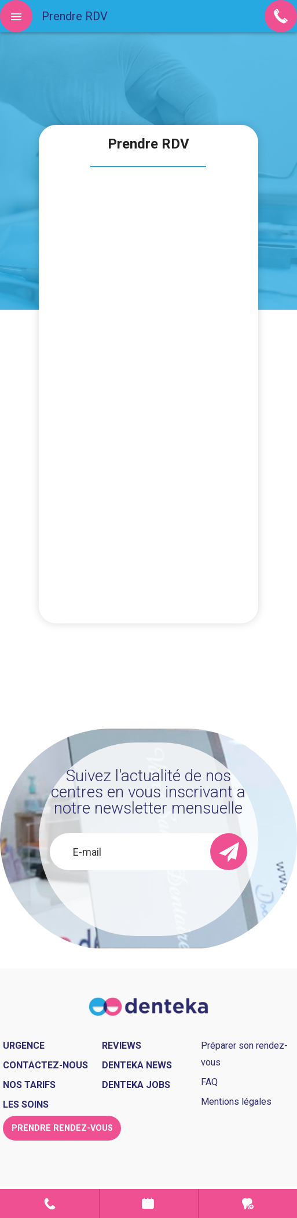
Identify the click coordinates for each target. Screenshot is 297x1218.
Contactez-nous (45, 1065)
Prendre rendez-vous (149, 1203)
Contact (49, 1203)
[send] (228, 851)
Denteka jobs (136, 1084)
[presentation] (148, 901)
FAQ (209, 1081)
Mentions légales (236, 1101)
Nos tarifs (29, 1084)
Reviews (121, 1045)
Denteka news (137, 1065)
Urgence (248, 1203)
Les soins (26, 1104)
